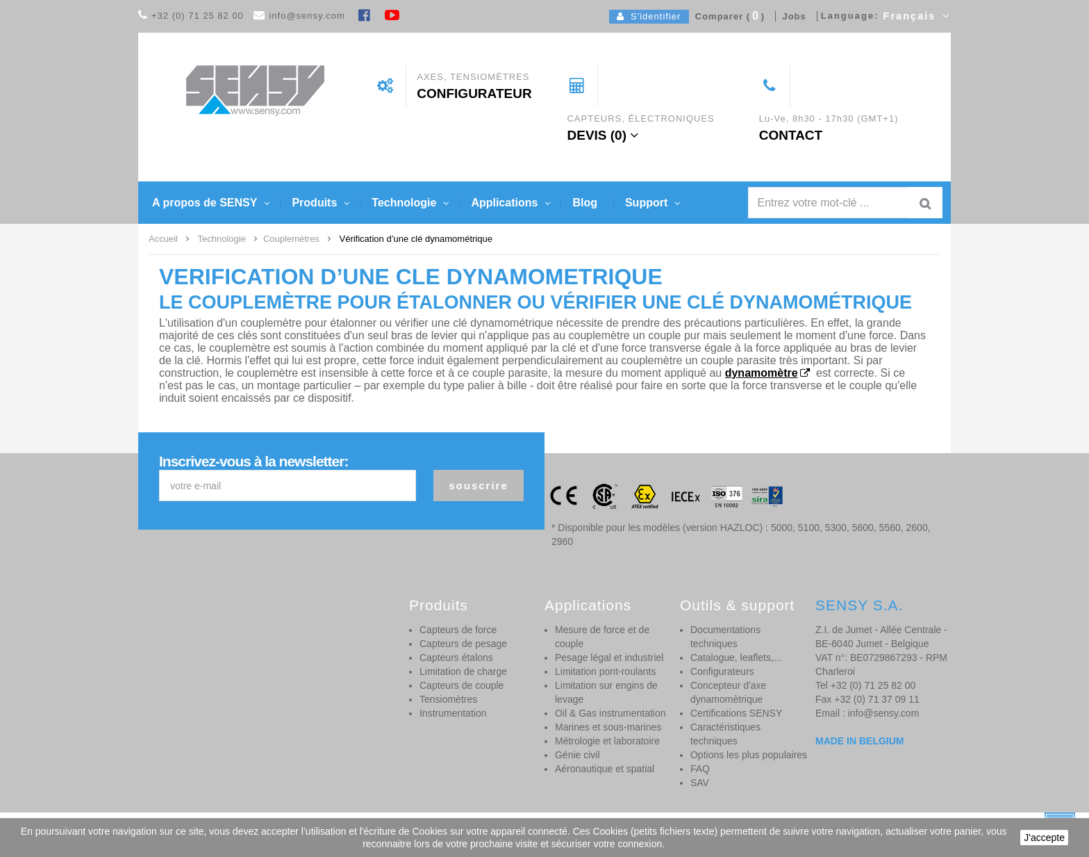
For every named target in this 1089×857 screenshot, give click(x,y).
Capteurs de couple (461, 685)
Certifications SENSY (736, 713)
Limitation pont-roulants (605, 671)
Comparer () (727, 16)
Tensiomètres (448, 699)
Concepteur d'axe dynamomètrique (728, 692)
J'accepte (1044, 837)
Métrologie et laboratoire (607, 740)
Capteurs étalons (456, 657)
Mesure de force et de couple (602, 636)
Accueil (163, 239)
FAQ (700, 768)
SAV (699, 782)
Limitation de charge (463, 671)
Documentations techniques (725, 636)
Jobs (791, 16)
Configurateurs (722, 671)
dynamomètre (761, 373)
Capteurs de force (458, 629)
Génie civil (577, 754)
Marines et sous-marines (608, 727)
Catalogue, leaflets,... (736, 657)
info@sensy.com (306, 15)
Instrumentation (453, 713)
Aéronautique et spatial (604, 768)
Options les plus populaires (748, 754)
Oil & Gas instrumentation (610, 713)
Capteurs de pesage (463, 643)
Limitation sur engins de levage (606, 692)
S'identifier (649, 16)
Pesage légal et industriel (609, 657)
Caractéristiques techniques (725, 733)
